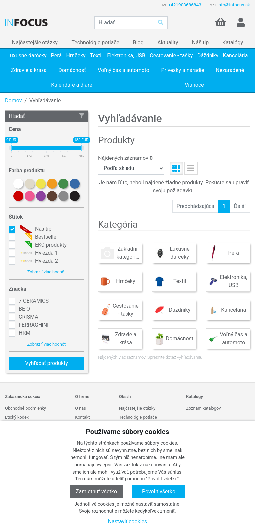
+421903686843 (184, 4)
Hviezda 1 (38, 253)
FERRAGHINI (33, 325)
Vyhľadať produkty (46, 363)
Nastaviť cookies (127, 521)
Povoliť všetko (158, 491)
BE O (24, 309)
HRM (24, 333)
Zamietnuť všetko (96, 491)
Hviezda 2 (38, 261)
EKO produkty (43, 245)
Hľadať (46, 116)
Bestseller (38, 237)
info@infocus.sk (233, 4)
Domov (13, 100)
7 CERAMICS (34, 301)
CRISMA (28, 317)
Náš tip (35, 229)
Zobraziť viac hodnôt (46, 271)
